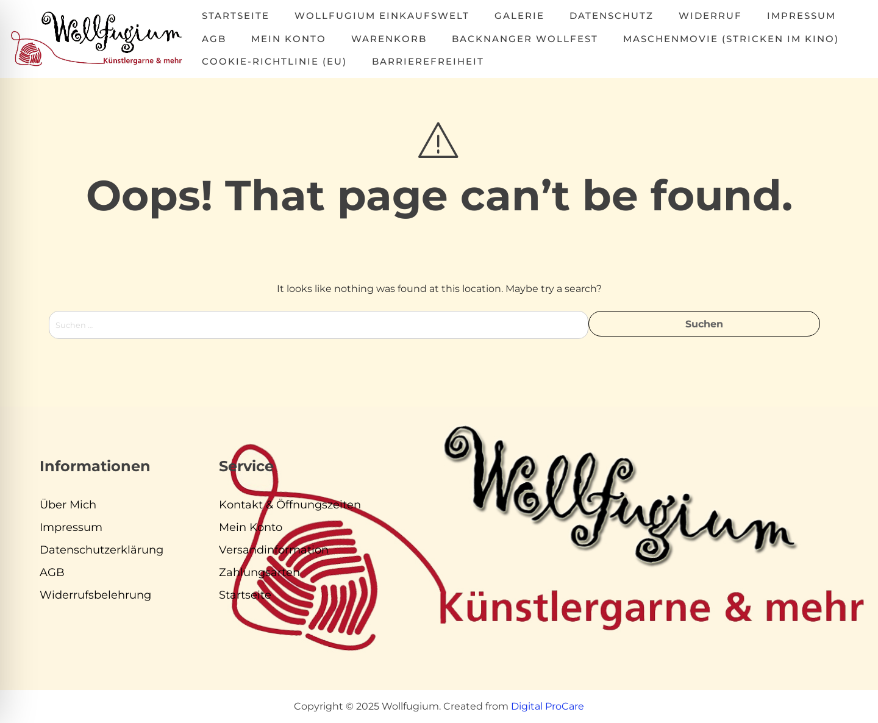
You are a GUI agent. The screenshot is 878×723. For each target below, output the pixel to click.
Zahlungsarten (259, 572)
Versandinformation (274, 550)
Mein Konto (288, 39)
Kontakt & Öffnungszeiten (290, 504)
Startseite (235, 15)
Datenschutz (611, 15)
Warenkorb (389, 39)
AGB (214, 39)
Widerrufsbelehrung (95, 595)
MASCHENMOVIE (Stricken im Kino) (731, 39)
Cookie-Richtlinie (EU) (274, 61)
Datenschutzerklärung (101, 550)
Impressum (801, 15)
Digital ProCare (547, 706)
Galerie (519, 15)
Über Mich (68, 504)
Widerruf (710, 15)
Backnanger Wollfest (525, 39)
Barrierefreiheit (428, 61)
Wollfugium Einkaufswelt (381, 15)
